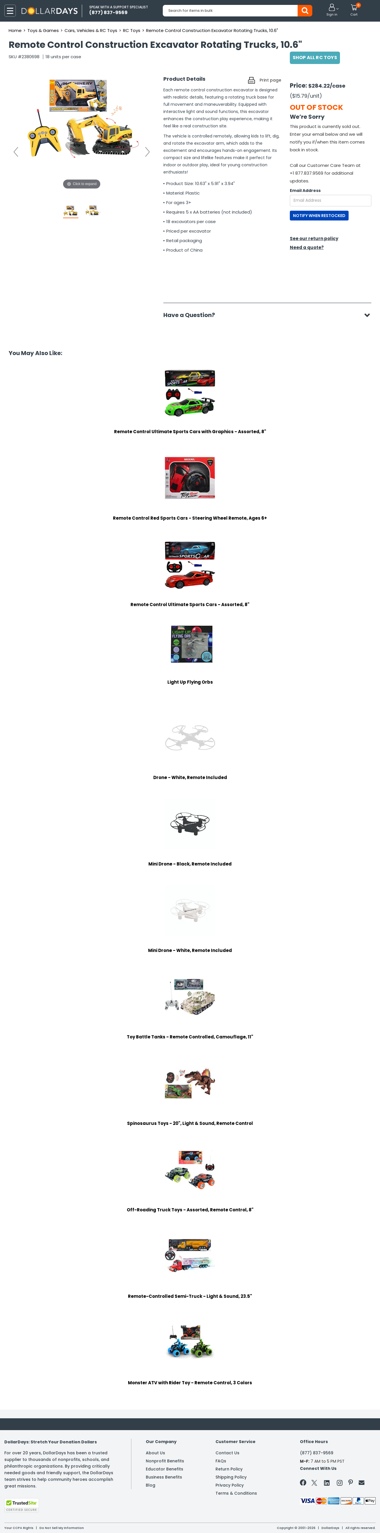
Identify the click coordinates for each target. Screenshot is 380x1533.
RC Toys (131, 30)
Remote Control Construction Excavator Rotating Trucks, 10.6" (212, 30)
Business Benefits (164, 1477)
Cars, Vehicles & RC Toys (91, 30)
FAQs (220, 1461)
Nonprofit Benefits (165, 1461)
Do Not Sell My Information (61, 1528)
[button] (331, 10)
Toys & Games (43, 30)
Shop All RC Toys (315, 57)
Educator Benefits (164, 1469)
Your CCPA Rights (18, 1528)
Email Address (305, 190)
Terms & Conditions (236, 1493)
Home (15, 30)
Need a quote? (307, 247)
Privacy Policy (229, 1485)
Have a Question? (192, 315)
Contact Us (227, 1453)
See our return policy (314, 238)
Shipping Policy (231, 1477)
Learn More (328, 1520)
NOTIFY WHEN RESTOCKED (319, 215)
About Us (155, 1453)
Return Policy (229, 1469)
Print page (270, 80)
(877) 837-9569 (316, 1453)
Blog (150, 1485)
